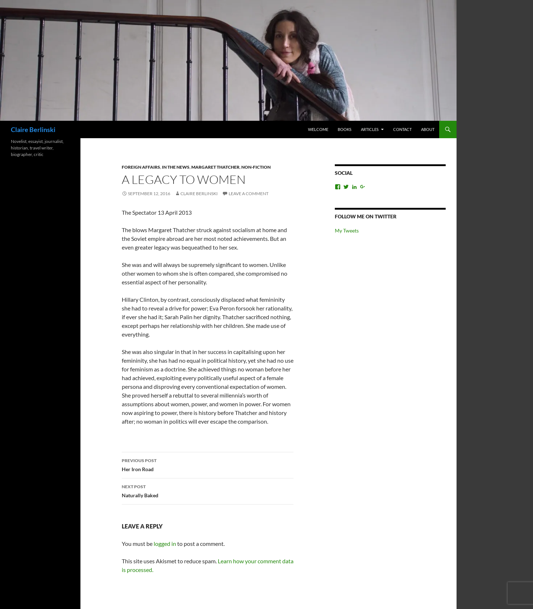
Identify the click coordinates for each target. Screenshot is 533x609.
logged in (165, 543)
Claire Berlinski (33, 129)
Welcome (318, 129)
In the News (176, 167)
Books (344, 129)
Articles (370, 129)
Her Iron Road (207, 464)
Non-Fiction (256, 167)
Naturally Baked (207, 490)
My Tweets (347, 230)
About (427, 129)
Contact (402, 129)
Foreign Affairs (141, 167)
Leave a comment (248, 193)
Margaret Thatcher (215, 167)
